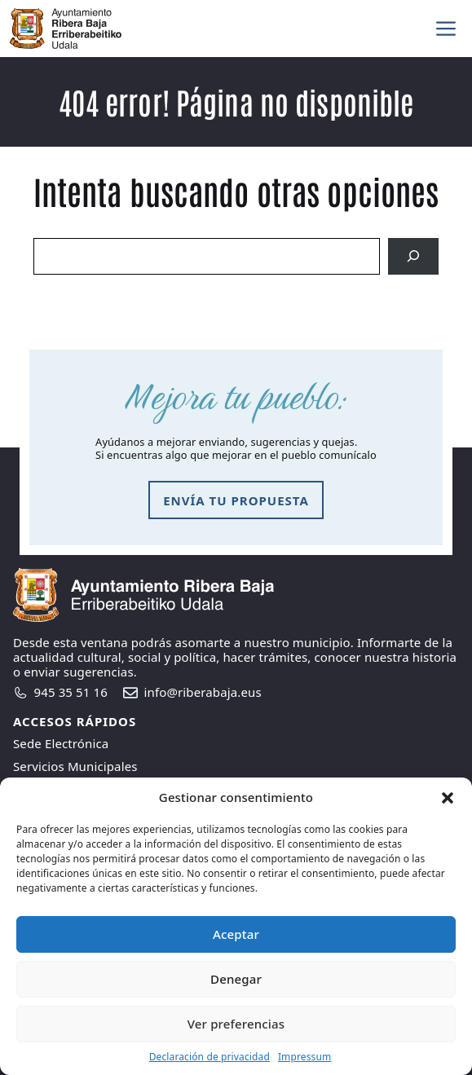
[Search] (413, 256)
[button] (447, 798)
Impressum (304, 1057)
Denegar (236, 979)
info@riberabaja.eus (203, 692)
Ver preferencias (236, 1024)
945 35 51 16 (71, 692)
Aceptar (236, 934)
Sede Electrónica (60, 743)
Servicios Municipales (75, 766)
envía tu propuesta (236, 500)
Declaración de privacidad (209, 1057)
